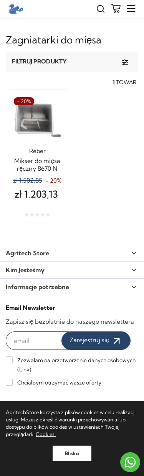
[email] (37, 340)
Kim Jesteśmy (71, 270)
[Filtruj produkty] (125, 61)
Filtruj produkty (39, 61)
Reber (37, 151)
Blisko (72, 453)
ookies (47, 434)
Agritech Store (71, 253)
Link (24, 369)
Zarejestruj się (96, 340)
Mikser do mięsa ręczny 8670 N (37, 164)
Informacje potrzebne (71, 287)
